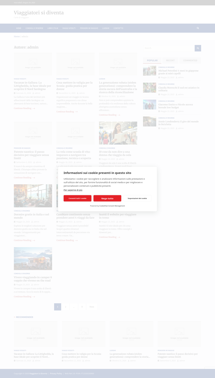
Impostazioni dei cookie (137, 198)
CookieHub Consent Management (112, 206)
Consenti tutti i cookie (77, 198)
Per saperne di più (73, 189)
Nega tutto (107, 198)
